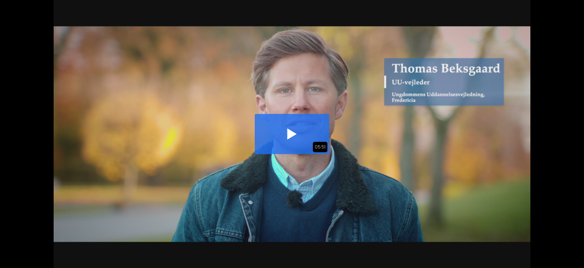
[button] (292, 134)
